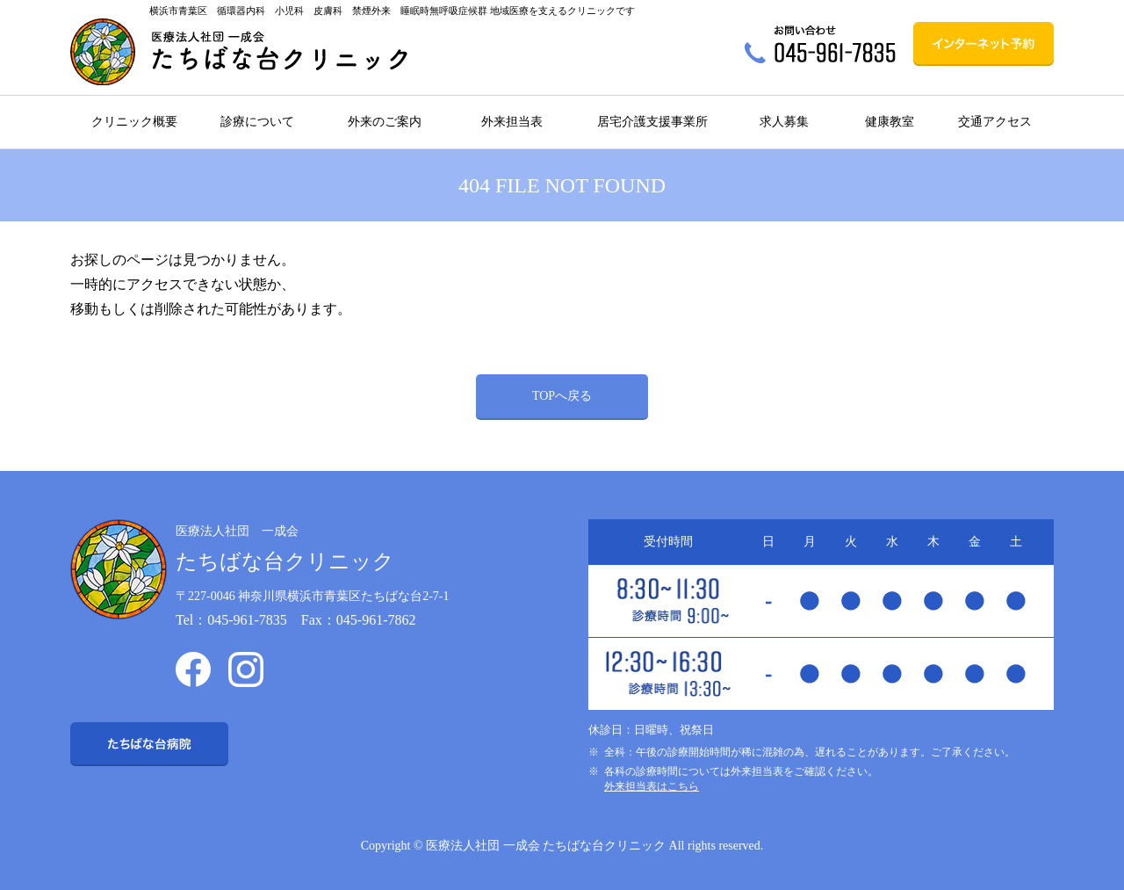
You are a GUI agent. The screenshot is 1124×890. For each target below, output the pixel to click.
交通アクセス (995, 121)
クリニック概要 (134, 121)
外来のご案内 (385, 121)
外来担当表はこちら (651, 786)
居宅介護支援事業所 (652, 121)
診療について (257, 121)
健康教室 (889, 121)
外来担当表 (512, 121)
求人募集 (784, 121)
